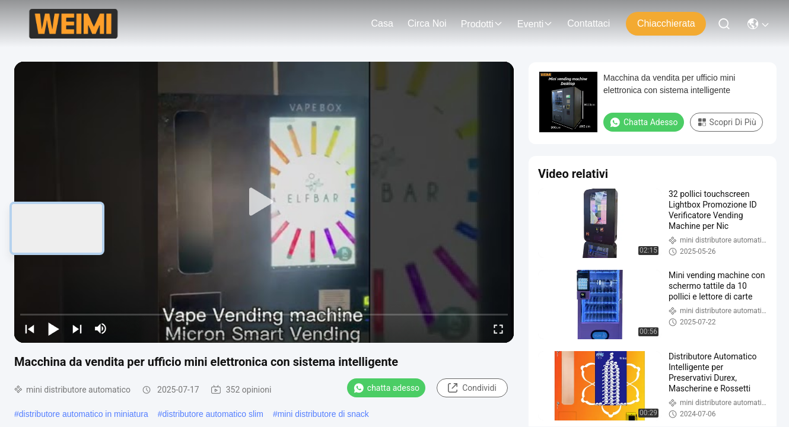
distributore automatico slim (212, 414)
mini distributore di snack (323, 414)
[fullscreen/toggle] (498, 328)
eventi (535, 24)
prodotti (482, 24)
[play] (264, 202)
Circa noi (427, 23)
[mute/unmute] (101, 328)
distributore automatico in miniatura (83, 414)
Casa (382, 23)
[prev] (30, 328)
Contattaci (588, 23)
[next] (77, 328)
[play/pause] (53, 328)
